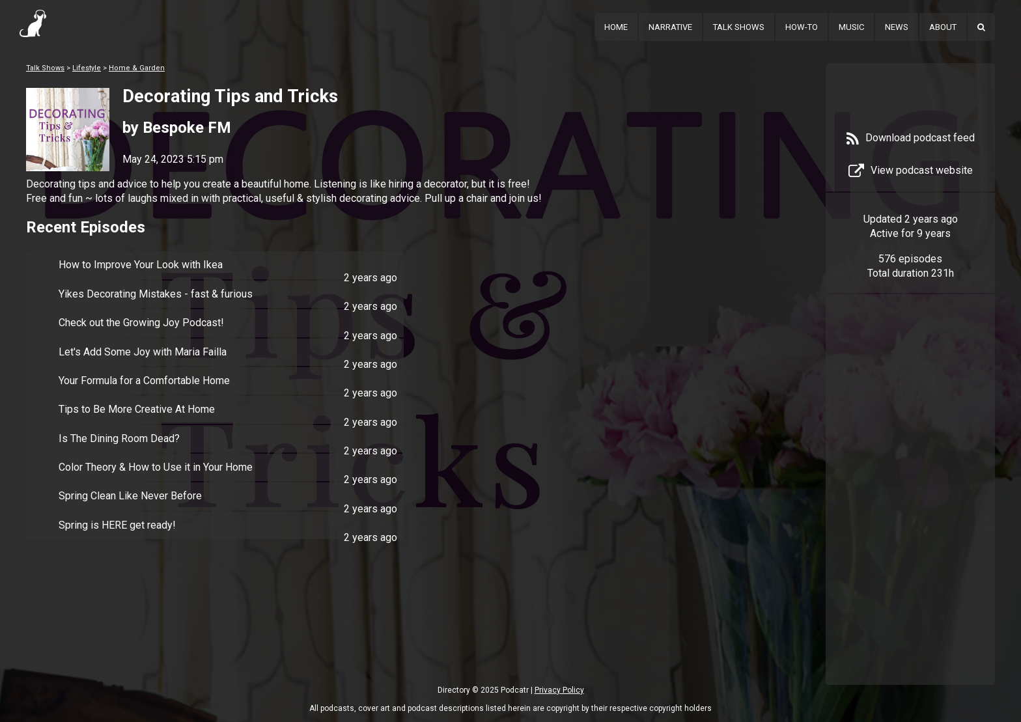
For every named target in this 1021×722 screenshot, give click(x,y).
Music (851, 27)
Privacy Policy (559, 690)
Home (616, 27)
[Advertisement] (910, 509)
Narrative (670, 27)
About (943, 27)
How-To (801, 27)
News (896, 27)
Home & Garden (137, 68)
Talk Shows (738, 27)
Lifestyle (86, 68)
